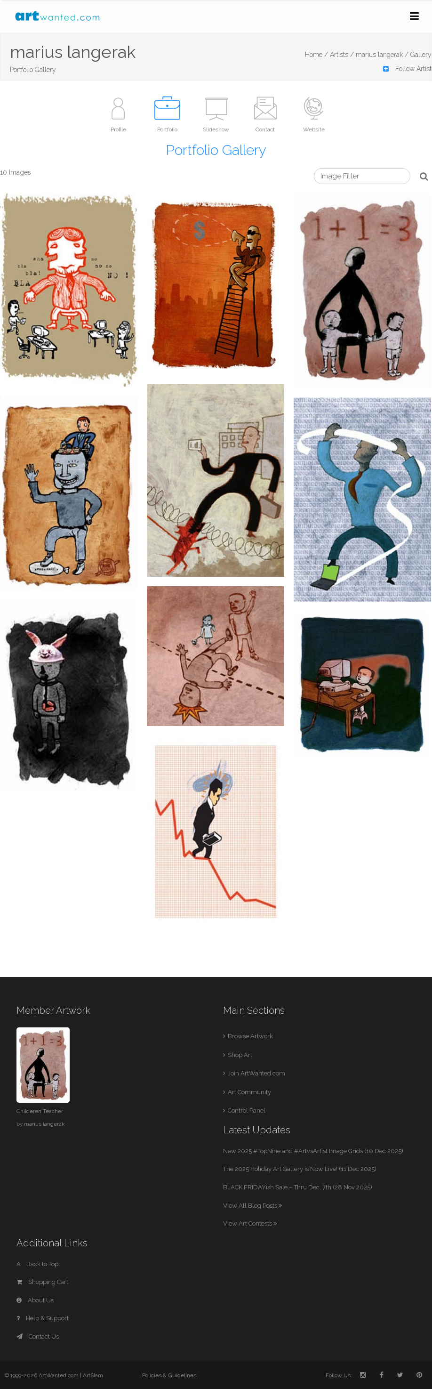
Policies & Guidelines (169, 1375)
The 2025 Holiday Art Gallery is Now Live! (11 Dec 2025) (299, 1168)
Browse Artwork (250, 1036)
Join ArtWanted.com (256, 1073)
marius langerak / (382, 54)
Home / (316, 54)
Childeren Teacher (39, 1111)
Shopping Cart (42, 1281)
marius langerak (44, 1124)
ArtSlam (93, 1375)
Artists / (342, 54)
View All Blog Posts (252, 1205)
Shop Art (240, 1054)
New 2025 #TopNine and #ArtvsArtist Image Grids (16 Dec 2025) (313, 1151)
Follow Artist (407, 69)
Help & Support (42, 1318)
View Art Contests (250, 1223)
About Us (35, 1300)
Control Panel (246, 1110)
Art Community (249, 1092)
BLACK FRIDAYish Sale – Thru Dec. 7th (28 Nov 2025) (297, 1187)
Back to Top (37, 1264)
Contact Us (37, 1336)
